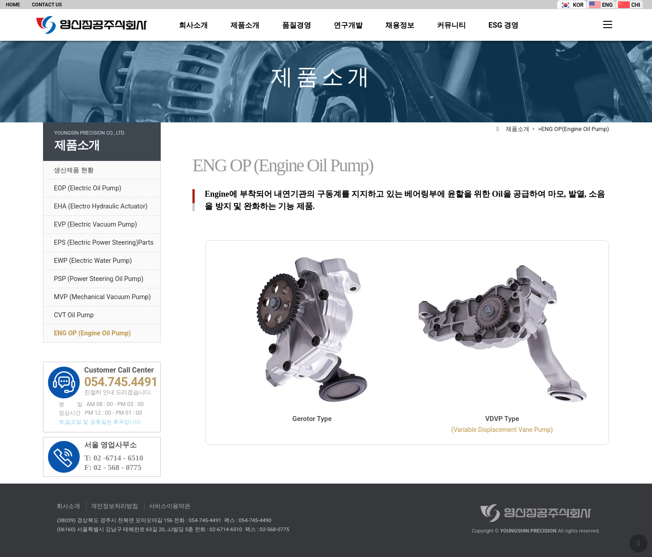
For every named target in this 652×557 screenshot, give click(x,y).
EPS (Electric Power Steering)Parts (103, 242)
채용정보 (399, 25)
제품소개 (244, 25)
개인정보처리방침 (114, 506)
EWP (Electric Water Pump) (93, 260)
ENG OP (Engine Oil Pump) (92, 333)
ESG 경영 (504, 25)
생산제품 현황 (74, 170)
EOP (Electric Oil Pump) (87, 188)
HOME (13, 5)
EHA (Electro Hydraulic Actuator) (101, 206)
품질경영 (296, 25)
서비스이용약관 (169, 506)
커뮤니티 (451, 25)
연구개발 (348, 25)
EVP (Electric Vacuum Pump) (95, 224)
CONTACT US (47, 5)
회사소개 (193, 25)
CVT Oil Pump (74, 315)
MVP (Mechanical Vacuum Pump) (102, 296)
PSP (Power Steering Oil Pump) (99, 278)
